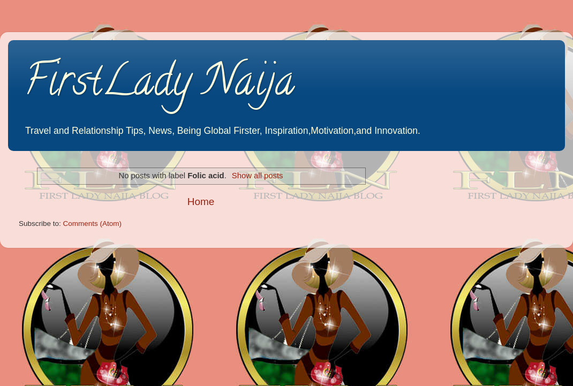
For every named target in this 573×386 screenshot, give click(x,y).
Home (200, 201)
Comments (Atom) (92, 224)
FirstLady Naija (159, 85)
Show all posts (257, 175)
